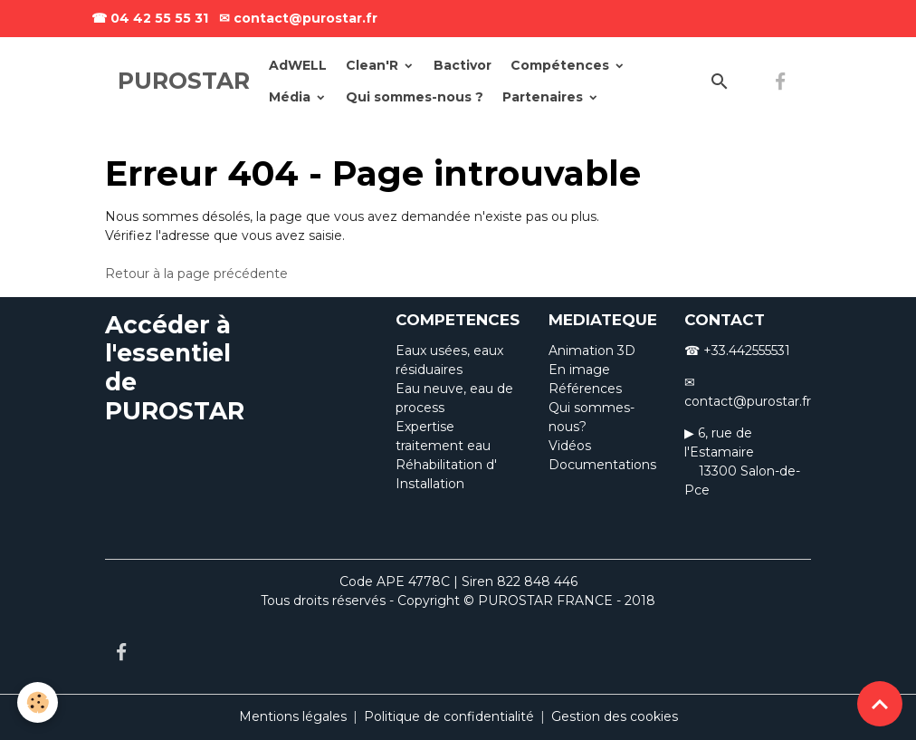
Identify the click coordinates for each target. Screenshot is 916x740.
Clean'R (374, 65)
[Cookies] (38, 702)
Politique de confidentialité (449, 716)
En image (579, 369)
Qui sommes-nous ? (414, 97)
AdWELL (298, 65)
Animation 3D (592, 350)
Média (291, 97)
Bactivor (462, 65)
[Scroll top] (879, 703)
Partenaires (544, 97)
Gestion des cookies (614, 716)
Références (585, 388)
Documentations (602, 464)
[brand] (184, 81)
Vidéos (570, 445)
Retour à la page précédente (196, 273)
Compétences (561, 65)
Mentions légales (293, 716)
